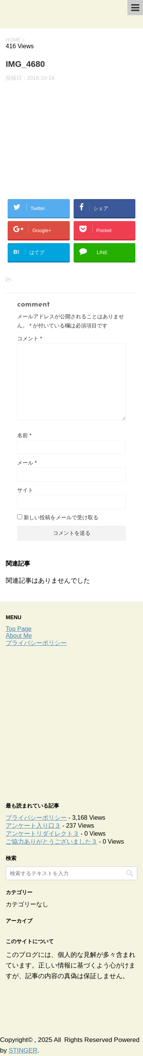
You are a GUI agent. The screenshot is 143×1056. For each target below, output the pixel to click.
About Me (19, 635)
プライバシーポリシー (36, 643)
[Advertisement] (71, 722)
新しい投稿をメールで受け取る (61, 517)
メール (27, 463)
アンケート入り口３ (33, 825)
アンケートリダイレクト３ (42, 833)
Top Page (19, 629)
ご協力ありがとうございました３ (51, 841)
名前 (24, 435)
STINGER (23, 1050)
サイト (25, 490)
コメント (29, 338)
